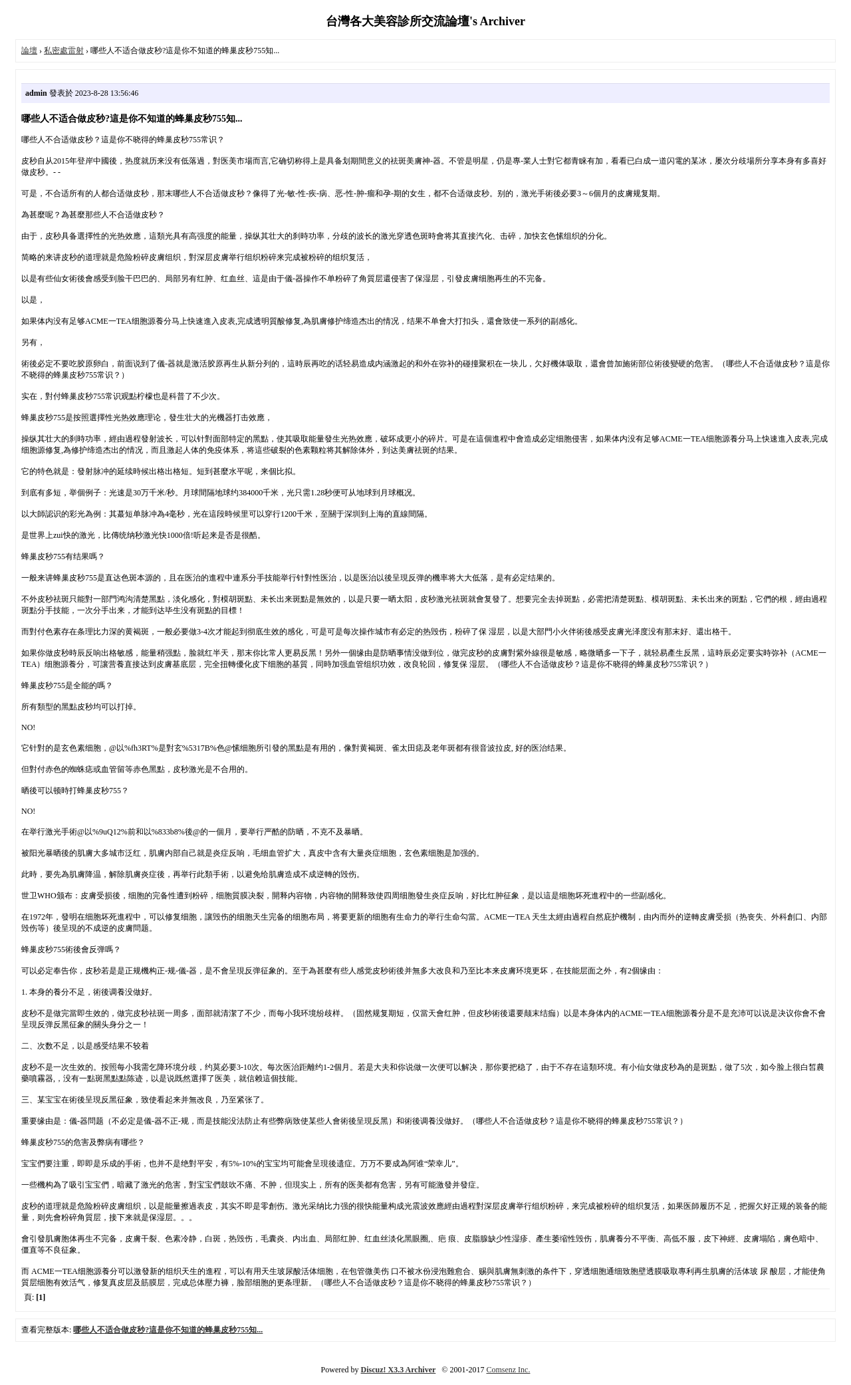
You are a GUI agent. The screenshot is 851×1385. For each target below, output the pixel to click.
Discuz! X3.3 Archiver (398, 1369)
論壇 (29, 50)
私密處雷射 (64, 50)
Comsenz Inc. (508, 1369)
